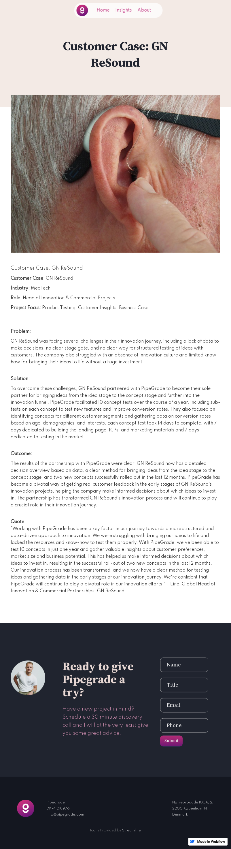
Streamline (131, 830)
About (144, 10)
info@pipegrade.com (65, 814)
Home (103, 10)
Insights (124, 10)
